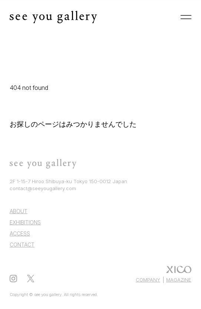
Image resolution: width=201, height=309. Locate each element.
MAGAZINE (178, 280)
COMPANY (148, 280)
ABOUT (18, 211)
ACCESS (20, 233)
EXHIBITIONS (25, 222)
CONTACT (22, 244)
